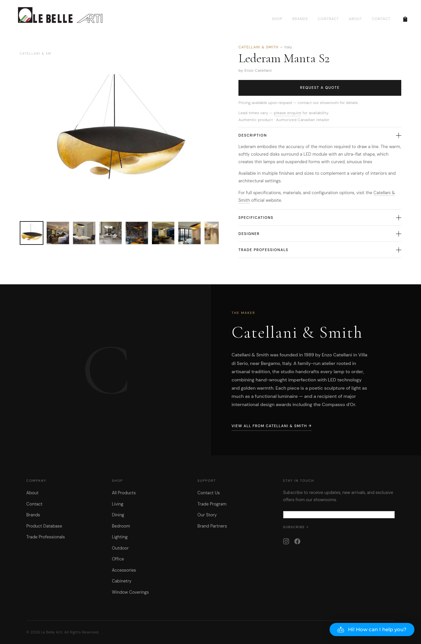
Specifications (319, 217)
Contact (34, 504)
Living (117, 504)
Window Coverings (130, 592)
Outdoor (120, 548)
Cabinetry (121, 581)
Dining (118, 515)
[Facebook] (297, 541)
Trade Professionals (319, 249)
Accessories (124, 570)
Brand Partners (212, 526)
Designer (319, 233)
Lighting (120, 537)
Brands (33, 515)
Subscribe (294, 527)
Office (118, 559)
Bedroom (121, 526)
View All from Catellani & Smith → (272, 426)
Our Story (207, 515)
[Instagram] (286, 541)
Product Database (44, 526)
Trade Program (211, 504)
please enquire (288, 113)
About (32, 493)
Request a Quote (320, 87)
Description (319, 135)
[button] (372, 629)
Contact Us (208, 493)
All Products (124, 493)
